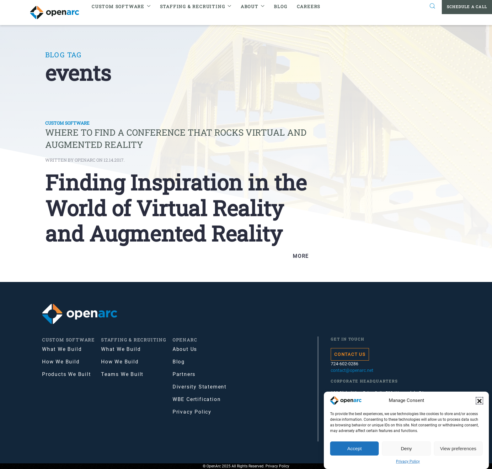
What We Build (62, 349)
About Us (185, 349)
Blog (280, 6)
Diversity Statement (200, 387)
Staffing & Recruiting (133, 340)
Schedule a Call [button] (467, 6)
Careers (309, 6)
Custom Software (67, 123)
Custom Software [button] (121, 6)
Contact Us (350, 354)
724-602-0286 (344, 363)
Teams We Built (122, 374)
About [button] (253, 6)
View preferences (458, 448)
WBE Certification (197, 399)
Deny (406, 448)
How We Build (61, 362)
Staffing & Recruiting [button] (195, 6)
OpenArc (185, 340)
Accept (354, 448)
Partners (184, 374)
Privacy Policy (408, 461)
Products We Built (66, 374)
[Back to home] (58, 12)
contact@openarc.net (352, 370)
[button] (479, 401)
